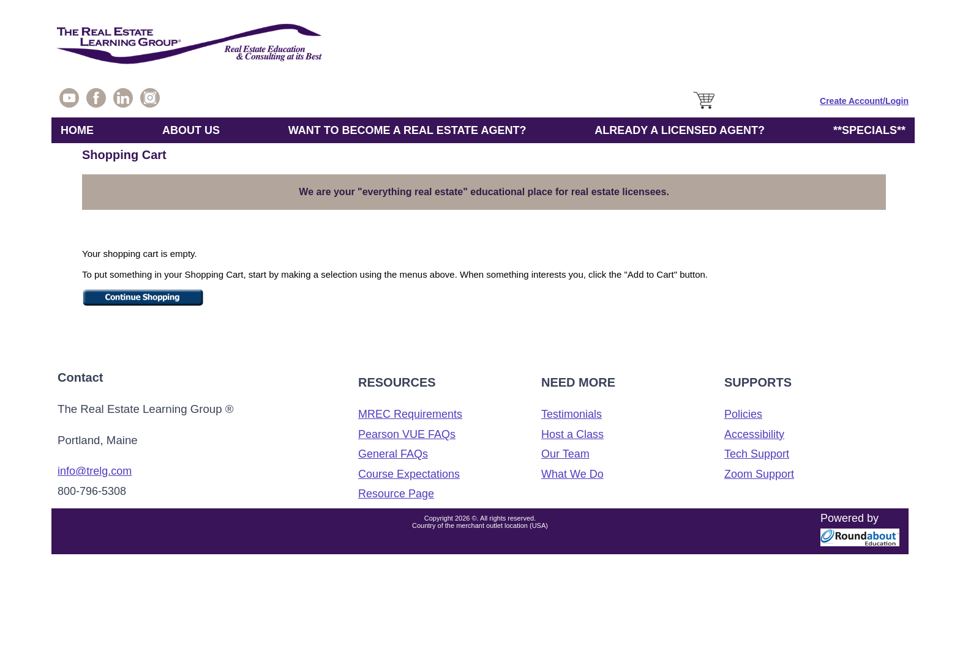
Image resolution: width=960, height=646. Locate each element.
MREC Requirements (410, 414)
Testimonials (571, 414)
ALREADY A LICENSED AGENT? (679, 130)
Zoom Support (759, 474)
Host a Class (572, 434)
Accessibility (754, 434)
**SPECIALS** (869, 130)
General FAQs (393, 454)
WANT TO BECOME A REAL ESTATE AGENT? (407, 130)
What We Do (572, 474)
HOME (77, 130)
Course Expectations (409, 474)
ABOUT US (191, 130)
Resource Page (396, 494)
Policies (743, 414)
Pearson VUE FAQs (407, 434)
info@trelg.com (95, 471)
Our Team (565, 454)
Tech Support (756, 454)
